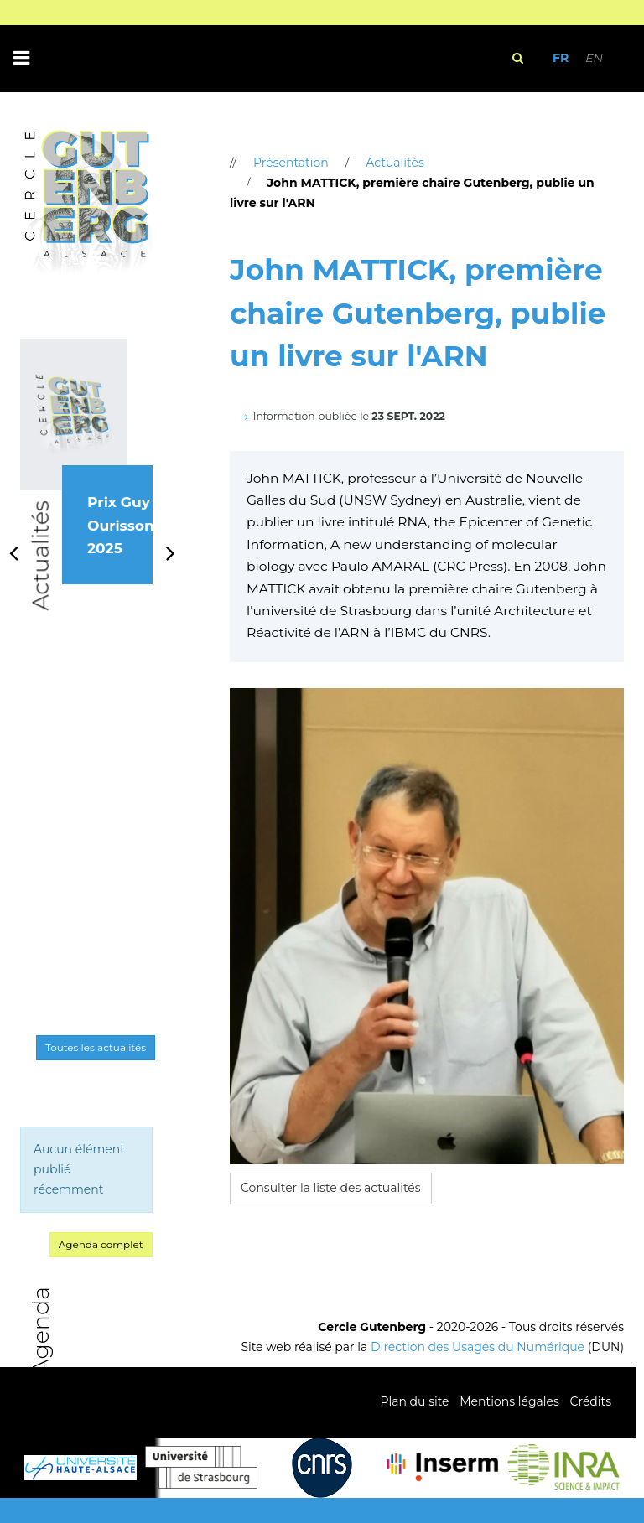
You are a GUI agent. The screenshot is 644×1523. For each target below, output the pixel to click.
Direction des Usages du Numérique (477, 1347)
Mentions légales (509, 1401)
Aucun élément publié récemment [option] (79, 1169)
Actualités (41, 556)
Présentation (291, 162)
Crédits (590, 1401)
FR (561, 57)
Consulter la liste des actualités (331, 1187)
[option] (86, 480)
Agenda (41, 1331)
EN (594, 57)
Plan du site (414, 1401)
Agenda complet (101, 1244)
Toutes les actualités (95, 1047)
